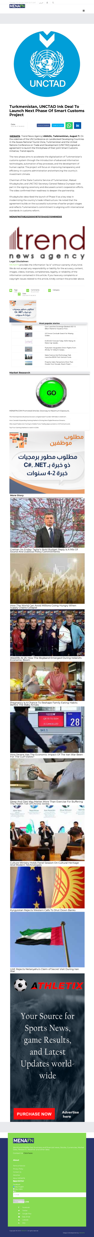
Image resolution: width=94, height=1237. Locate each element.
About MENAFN (19, 1178)
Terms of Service (19, 1166)
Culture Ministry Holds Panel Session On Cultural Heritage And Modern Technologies (44, 863)
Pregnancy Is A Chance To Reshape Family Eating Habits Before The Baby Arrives (43, 703)
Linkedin (23, 1220)
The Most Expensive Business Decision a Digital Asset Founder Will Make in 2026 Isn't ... (38, 417)
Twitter (22, 1210)
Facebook (24, 1207)
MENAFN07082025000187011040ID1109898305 (35, 216)
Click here (28, 1153)
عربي (41, 2)
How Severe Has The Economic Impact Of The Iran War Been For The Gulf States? (46, 755)
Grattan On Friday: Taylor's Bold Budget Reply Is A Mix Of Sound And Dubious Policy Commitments (44, 550)
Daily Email (24, 1217)
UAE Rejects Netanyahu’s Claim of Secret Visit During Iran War (44, 970)
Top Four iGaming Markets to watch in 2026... (24, 427)
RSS (21, 1223)
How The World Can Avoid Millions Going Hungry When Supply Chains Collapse (43, 606)
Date (13, 124)
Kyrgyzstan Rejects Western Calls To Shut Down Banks (42, 910)
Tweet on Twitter (58, 125)
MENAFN (15, 136)
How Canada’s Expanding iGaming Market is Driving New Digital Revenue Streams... (37, 420)
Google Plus (24, 1214)
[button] (47, 2)
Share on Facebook (43, 125)
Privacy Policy (18, 1169)
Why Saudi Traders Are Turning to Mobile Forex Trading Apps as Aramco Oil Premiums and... (40, 424)
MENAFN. (24, 1230)
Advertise (16, 1175)
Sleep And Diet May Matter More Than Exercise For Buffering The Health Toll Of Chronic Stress (46, 802)
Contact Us (17, 1172)
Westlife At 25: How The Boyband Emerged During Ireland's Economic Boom (45, 658)
